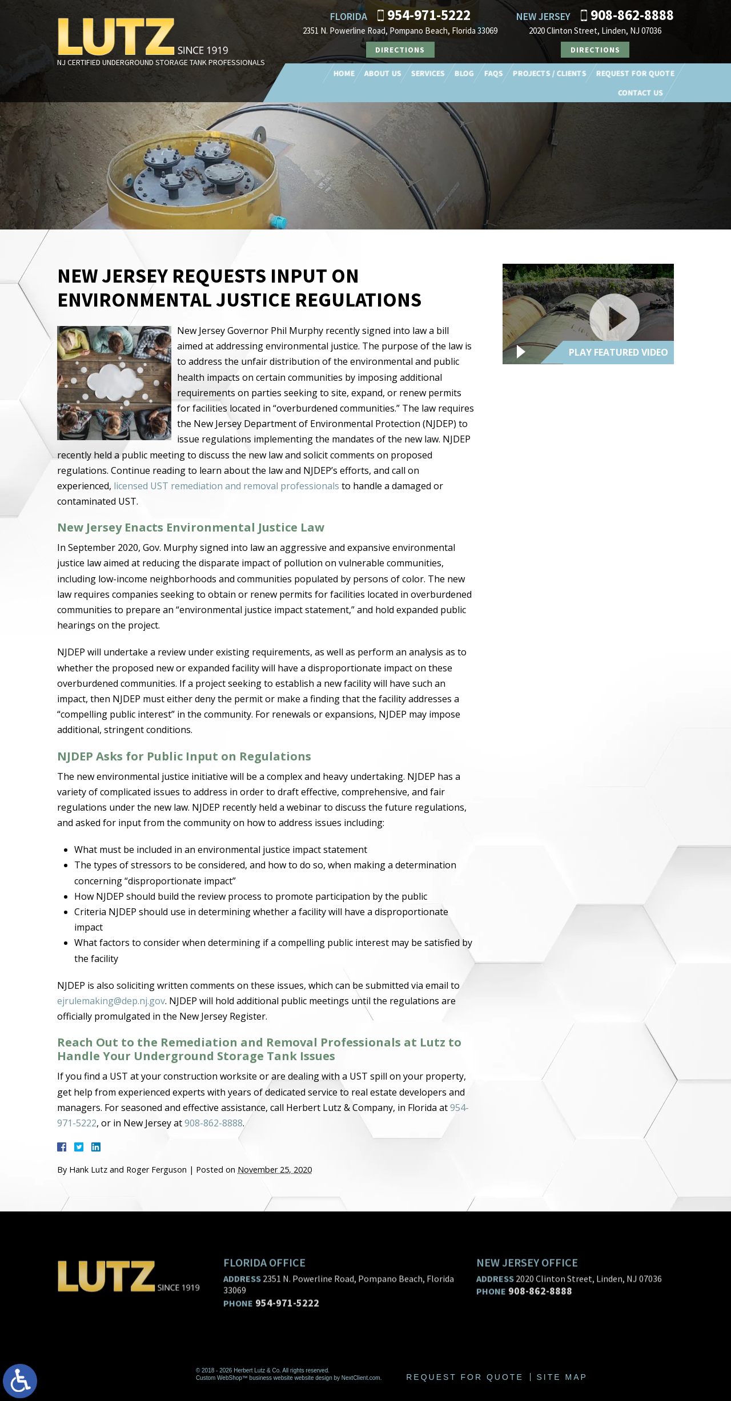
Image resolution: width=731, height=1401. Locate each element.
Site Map (562, 1377)
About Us (382, 73)
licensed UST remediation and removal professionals (226, 486)
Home (344, 73)
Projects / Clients (550, 73)
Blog (465, 73)
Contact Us (640, 92)
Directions (400, 50)
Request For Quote (635, 73)
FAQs (493, 73)
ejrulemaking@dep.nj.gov (111, 1001)
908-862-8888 (632, 15)
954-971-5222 (429, 15)
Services (428, 73)
